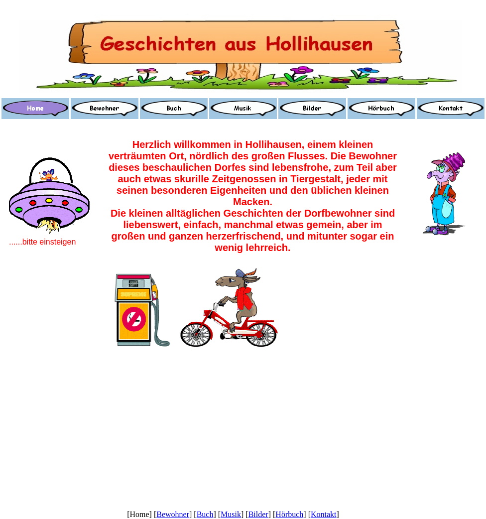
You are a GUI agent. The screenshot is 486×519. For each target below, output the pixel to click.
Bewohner (172, 514)
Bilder (258, 514)
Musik (231, 514)
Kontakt (324, 514)
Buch (205, 514)
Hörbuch (289, 514)
